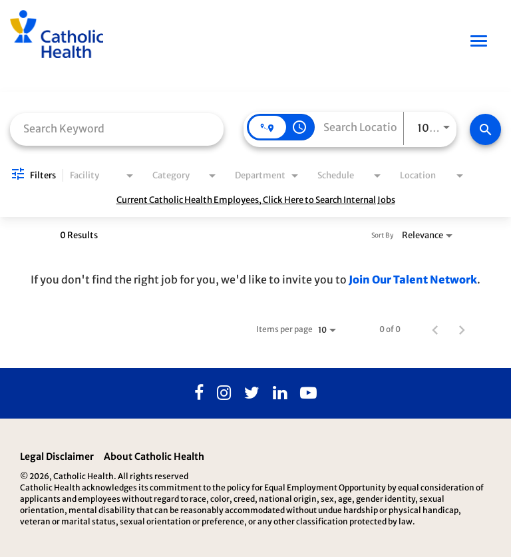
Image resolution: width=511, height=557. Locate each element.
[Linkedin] (280, 393)
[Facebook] (199, 393)
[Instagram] (224, 393)
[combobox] (116, 128)
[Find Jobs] (485, 129)
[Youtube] (308, 393)
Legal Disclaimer (57, 457)
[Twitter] (251, 393)
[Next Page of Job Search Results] (461, 329)
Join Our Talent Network (413, 279)
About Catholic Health (154, 457)
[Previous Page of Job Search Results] (435, 329)
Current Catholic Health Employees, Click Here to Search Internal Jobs (255, 200)
